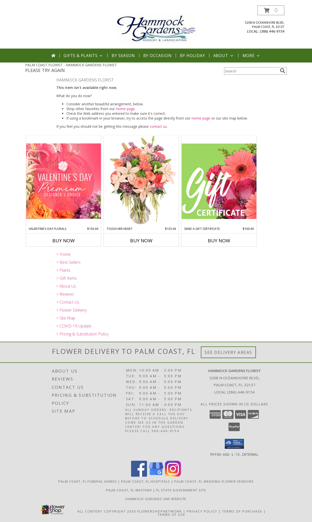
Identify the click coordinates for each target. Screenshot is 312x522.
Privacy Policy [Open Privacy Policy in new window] (202, 511)
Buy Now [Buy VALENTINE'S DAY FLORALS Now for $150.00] (63, 240)
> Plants (63, 270)
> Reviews (65, 294)
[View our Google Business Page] (156, 475)
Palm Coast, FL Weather (129, 490)
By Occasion (157, 55)
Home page (125, 108)
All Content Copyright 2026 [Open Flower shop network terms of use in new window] (106, 511)
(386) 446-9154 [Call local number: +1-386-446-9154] (272, 31)
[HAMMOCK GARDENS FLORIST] (156, 27)
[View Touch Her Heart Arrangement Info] (141, 181)
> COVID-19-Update (73, 326)
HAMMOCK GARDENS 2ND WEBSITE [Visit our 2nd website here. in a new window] (155, 498)
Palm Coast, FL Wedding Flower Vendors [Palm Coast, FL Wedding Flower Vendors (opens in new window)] (214, 481)
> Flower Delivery (71, 310)
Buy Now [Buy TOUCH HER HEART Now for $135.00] (141, 240)
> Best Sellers (68, 262)
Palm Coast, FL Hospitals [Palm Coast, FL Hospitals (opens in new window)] (145, 481)
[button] (270, 10)
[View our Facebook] (139, 475)
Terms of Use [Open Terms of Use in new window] (171, 514)
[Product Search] (251, 70)
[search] (283, 70)
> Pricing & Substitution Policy (82, 334)
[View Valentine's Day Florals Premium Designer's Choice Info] (63, 181)
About (223, 55)
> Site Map (65, 318)
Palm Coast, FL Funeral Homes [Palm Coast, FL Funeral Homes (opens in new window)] (87, 481)
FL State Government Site (181, 490)
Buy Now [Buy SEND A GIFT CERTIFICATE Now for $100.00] (219, 240)
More (251, 55)
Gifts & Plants (83, 55)
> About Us (66, 286)
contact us (158, 126)
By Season (123, 55)
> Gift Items (66, 278)
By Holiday (192, 55)
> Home (63, 254)
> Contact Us (67, 302)
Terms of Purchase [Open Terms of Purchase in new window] (242, 511)
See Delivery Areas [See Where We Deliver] (228, 352)
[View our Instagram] (173, 475)
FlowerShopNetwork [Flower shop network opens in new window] (159, 511)
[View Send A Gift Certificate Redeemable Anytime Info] (219, 181)
